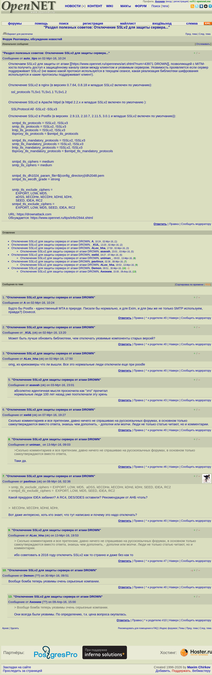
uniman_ (106, 258)
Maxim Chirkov (198, 667)
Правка (174, 224)
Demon (96, 268)
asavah (105, 251)
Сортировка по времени (189, 284)
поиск (63, 23)
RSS (207, 284)
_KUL (95, 244)
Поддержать (181, 671)
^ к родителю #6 (156, 466)
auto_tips (30, 58)
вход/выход (161, 23)
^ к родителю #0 (156, 318)
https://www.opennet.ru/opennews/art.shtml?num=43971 (113, 64)
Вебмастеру (201, 671)
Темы (181, 628)
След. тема (205, 628)
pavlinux (97, 261)
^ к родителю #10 (155, 620)
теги (165, 6)
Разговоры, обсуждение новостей (37, 39)
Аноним (106, 271)
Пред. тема (192, 628)
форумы (15, 23)
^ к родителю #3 (156, 400)
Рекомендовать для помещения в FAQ (138, 628)
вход (169, 1)
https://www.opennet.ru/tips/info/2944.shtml (62, 218)
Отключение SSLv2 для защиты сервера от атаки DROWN (50, 241)
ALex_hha (98, 248)
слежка (192, 23)
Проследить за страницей (22, 671)
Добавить (163, 671)
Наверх (174, 318)
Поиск (155, 6)
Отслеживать (203, 44)
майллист (128, 23)
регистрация (181, 1)
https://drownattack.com (34, 214)
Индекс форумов (168, 628)
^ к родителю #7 (156, 561)
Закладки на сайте (17, 667)
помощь (41, 23)
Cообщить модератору (196, 224)
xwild (95, 254)
